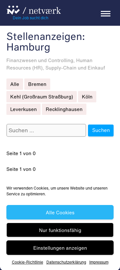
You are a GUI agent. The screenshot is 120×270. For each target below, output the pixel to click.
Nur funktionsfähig (60, 231)
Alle (14, 84)
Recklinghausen (64, 109)
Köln (87, 96)
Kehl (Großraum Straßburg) (41, 96)
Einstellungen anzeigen (60, 248)
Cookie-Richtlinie (27, 263)
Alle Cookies (60, 213)
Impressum (98, 263)
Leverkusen (23, 109)
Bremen (37, 84)
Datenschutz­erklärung (66, 263)
